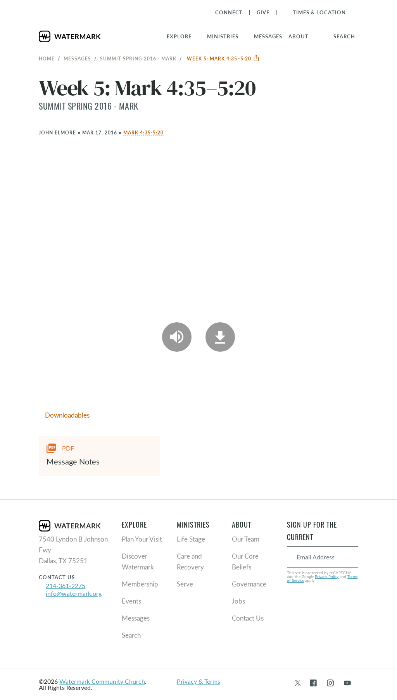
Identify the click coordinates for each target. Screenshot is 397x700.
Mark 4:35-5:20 (143, 132)
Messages (77, 58)
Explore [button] (179, 36)
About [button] (298, 36)
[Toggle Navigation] (315, 12)
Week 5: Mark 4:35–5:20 (223, 58)
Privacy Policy (326, 576)
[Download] (220, 337)
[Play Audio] (176, 337)
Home (47, 58)
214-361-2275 (65, 585)
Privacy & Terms (198, 681)
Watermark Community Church (102, 681)
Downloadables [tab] (67, 415)
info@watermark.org (74, 593)
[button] (227, 36)
